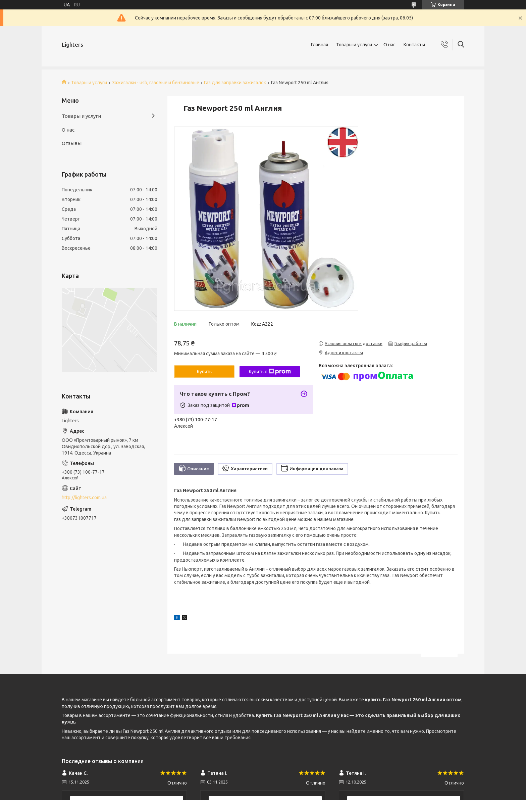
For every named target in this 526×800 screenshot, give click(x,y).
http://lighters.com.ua (84, 497)
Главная (319, 44)
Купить (204, 371)
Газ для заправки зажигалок (235, 82)
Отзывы (72, 143)
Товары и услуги (354, 44)
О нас (389, 44)
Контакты (414, 44)
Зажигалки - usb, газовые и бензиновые (155, 82)
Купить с (270, 372)
